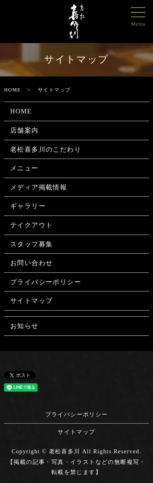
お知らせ (24, 325)
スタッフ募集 (31, 244)
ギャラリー (28, 205)
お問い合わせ (31, 262)
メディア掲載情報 (38, 187)
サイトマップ (31, 300)
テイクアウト (31, 225)
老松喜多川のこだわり (45, 149)
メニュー (24, 168)
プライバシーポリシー (45, 281)
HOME (12, 90)
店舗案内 (24, 130)
